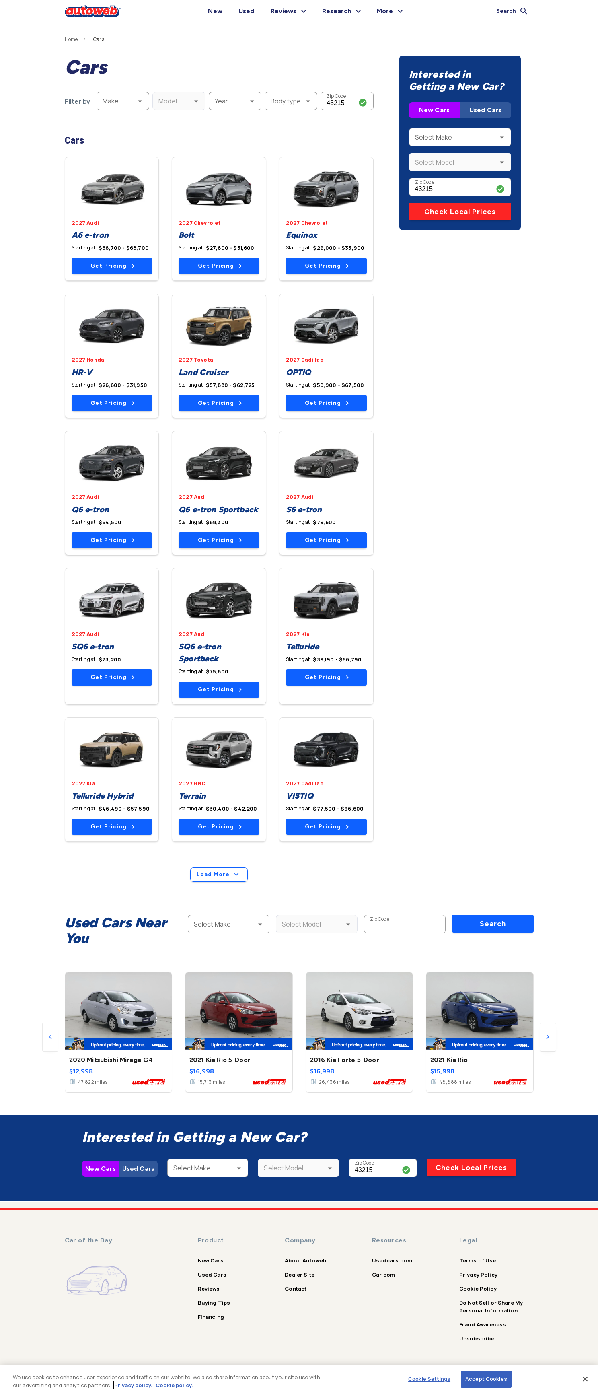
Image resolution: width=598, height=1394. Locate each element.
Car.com (383, 1274)
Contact (295, 1288)
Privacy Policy (478, 1274)
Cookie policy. (174, 1385)
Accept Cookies (486, 1378)
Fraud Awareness (482, 1324)
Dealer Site (299, 1274)
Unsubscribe (476, 1338)
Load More (219, 874)
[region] (299, 1379)
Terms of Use (477, 1260)
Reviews (209, 1288)
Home (71, 39)
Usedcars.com (392, 1260)
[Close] (585, 1379)
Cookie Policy (478, 1288)
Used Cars (485, 110)
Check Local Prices (460, 211)
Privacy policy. (133, 1385)
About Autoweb (305, 1260)
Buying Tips (214, 1302)
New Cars (434, 110)
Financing (211, 1316)
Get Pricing (112, 265)
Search (493, 923)
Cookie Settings (429, 1378)
